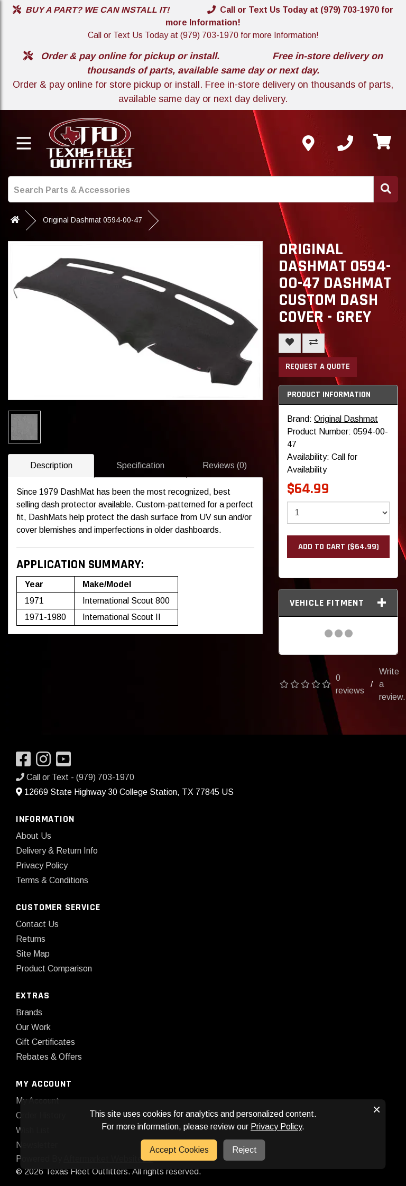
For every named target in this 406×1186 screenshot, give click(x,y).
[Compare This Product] (313, 343)
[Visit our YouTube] (66, 762)
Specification (140, 465)
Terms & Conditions (52, 880)
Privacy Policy (42, 865)
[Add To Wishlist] (290, 343)
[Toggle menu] (24, 143)
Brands (29, 1012)
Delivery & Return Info (57, 850)
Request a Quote (317, 366)
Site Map (33, 953)
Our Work (33, 1027)
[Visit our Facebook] (26, 762)
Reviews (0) (224, 465)
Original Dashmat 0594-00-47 (92, 220)
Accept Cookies (179, 1149)
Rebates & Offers (49, 1056)
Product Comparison (54, 968)
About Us (33, 835)
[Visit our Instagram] (46, 762)
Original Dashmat (346, 418)
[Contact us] (308, 143)
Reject (244, 1149)
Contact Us (37, 924)
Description (51, 465)
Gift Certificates (45, 1041)
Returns (30, 938)
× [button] (377, 1109)
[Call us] (345, 143)
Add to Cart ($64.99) (338, 546)
